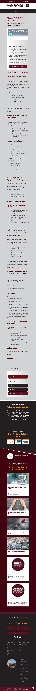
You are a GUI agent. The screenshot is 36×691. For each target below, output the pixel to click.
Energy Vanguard (14, 364)
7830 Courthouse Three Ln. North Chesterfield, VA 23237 (24, 671)
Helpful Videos (13, 389)
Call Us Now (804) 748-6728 (18, 624)
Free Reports (12, 385)
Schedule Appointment (18, 377)
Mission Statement (22, 644)
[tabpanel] (18, 418)
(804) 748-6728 (11, 1)
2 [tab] (18, 426)
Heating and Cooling (11, 644)
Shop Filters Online (10, 654)
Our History (21, 646)
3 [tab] (20, 426)
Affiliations (21, 647)
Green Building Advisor (16, 362)
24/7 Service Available (23, 1)
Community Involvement (24, 648)
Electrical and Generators (12, 648)
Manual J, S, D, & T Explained (16, 11)
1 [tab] (16, 426)
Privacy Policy (9, 689)
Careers (20, 650)
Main (8, 11)
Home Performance (11, 650)
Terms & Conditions (17, 689)
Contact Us (18, 633)
